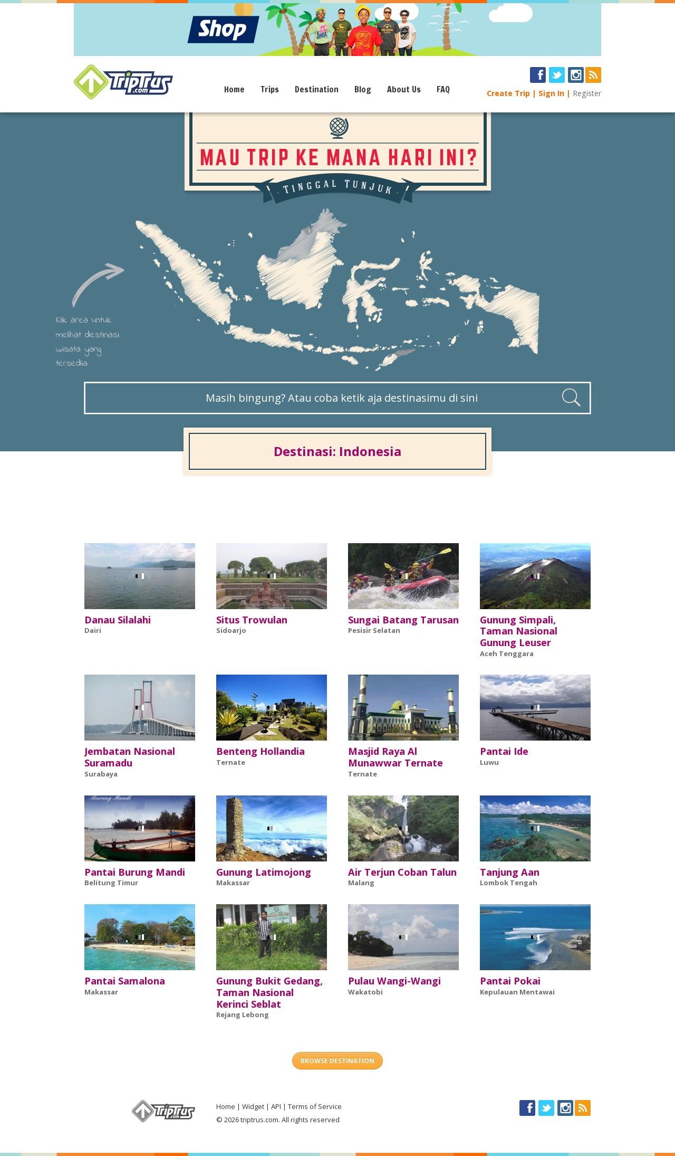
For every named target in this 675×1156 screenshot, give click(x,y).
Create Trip (508, 93)
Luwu (489, 762)
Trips (270, 89)
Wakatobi (365, 992)
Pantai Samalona (124, 980)
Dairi (92, 630)
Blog (362, 89)
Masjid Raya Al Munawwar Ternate (395, 757)
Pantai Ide (504, 751)
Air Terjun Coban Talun (402, 872)
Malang (361, 882)
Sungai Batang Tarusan (403, 619)
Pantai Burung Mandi (134, 872)
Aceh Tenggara (507, 653)
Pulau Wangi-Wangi (394, 980)
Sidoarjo (231, 630)
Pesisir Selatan (374, 630)
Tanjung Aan (509, 872)
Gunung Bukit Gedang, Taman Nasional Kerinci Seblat (269, 992)
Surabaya (101, 774)
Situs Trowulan (251, 619)
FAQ (443, 89)
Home (234, 89)
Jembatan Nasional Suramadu (129, 757)
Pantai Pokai (510, 980)
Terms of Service (315, 1106)
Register (587, 93)
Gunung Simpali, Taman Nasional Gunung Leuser (518, 631)
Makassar (233, 882)
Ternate (230, 762)
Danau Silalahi (117, 619)
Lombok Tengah (508, 882)
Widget (253, 1106)
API (276, 1106)
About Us (404, 89)
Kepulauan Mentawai (517, 992)
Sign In (551, 93)
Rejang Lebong (242, 1014)
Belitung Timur (111, 882)
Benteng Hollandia (260, 751)
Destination (317, 89)
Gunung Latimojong (263, 872)
